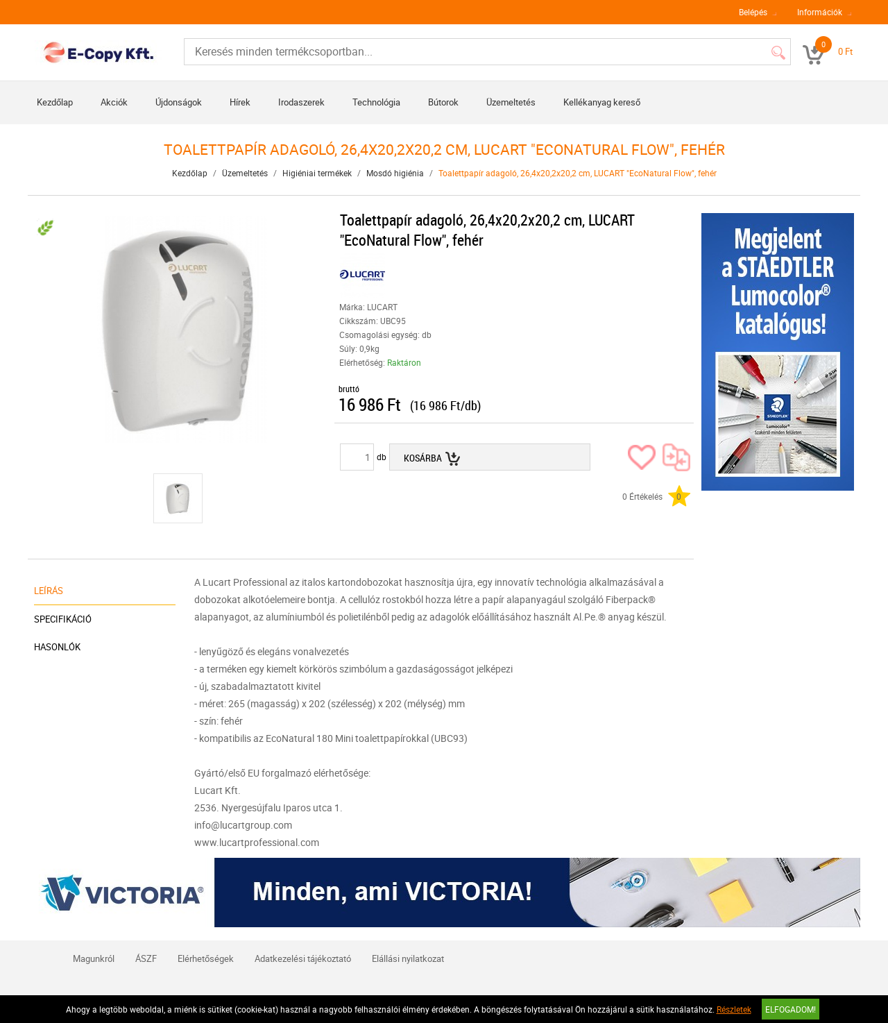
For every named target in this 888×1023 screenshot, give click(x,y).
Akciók (114, 102)
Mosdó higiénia (395, 172)
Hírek (240, 102)
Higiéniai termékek (317, 172)
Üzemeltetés (511, 102)
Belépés (753, 11)
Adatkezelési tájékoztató (303, 958)
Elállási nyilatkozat (408, 958)
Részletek (734, 1009)
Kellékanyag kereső (601, 102)
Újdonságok (178, 102)
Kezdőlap (55, 102)
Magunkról (93, 958)
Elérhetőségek (206, 958)
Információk (819, 11)
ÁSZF (146, 958)
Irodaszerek (301, 102)
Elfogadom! (790, 1009)
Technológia (376, 102)
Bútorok (443, 102)
